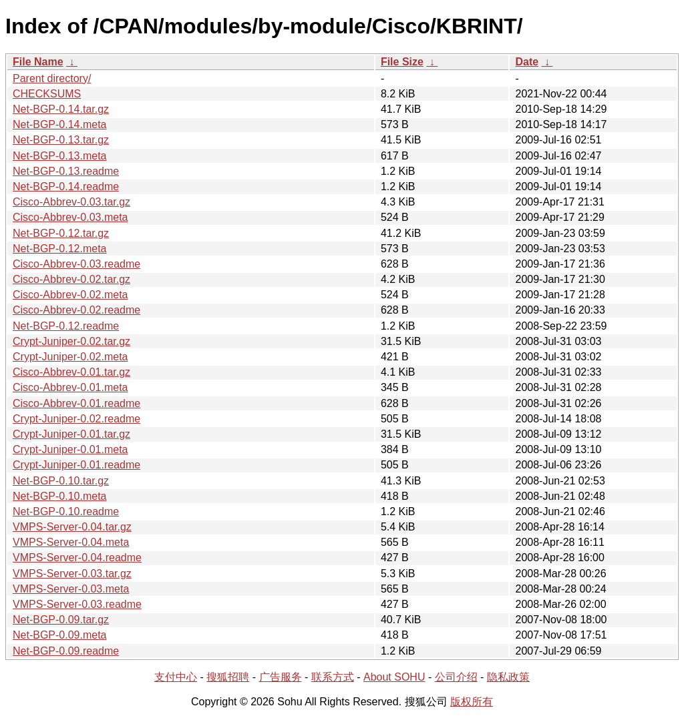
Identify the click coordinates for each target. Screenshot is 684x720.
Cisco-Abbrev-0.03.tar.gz (71, 202)
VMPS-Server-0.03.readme (77, 604)
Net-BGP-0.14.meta (60, 124)
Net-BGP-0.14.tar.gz (61, 109)
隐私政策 (508, 677)
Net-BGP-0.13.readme (66, 171)
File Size (402, 61)
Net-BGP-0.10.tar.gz (61, 480)
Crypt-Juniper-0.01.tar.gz (71, 434)
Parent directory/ (52, 78)
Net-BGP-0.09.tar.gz (61, 619)
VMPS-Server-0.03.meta (71, 589)
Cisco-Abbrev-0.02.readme (76, 310)
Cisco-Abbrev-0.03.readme (76, 264)
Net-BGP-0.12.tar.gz (61, 233)
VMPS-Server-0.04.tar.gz (72, 526)
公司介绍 (456, 677)
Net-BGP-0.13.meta (60, 155)
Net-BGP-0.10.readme (66, 511)
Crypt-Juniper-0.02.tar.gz (71, 341)
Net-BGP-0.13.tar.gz (61, 139)
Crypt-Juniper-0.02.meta (70, 356)
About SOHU (394, 677)
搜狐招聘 (227, 677)
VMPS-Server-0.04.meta (71, 542)
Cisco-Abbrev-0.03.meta (70, 217)
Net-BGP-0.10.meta (60, 496)
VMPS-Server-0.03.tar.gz (72, 573)
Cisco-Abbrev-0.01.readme (76, 403)
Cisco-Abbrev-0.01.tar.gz (71, 372)
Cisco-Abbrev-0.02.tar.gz (71, 279)
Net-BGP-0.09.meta (60, 635)
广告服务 (280, 677)
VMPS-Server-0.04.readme (77, 557)
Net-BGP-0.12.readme (66, 326)
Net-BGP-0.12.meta (60, 248)
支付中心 (175, 677)
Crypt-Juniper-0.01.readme (76, 464)
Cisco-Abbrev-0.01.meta (70, 387)
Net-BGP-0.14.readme (66, 186)
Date (526, 61)
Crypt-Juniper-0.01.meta (70, 449)
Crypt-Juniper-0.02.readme (76, 418)
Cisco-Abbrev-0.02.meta (70, 294)
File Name (38, 61)
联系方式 (332, 677)
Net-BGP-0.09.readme (66, 651)
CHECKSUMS (47, 93)
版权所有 (471, 701)
